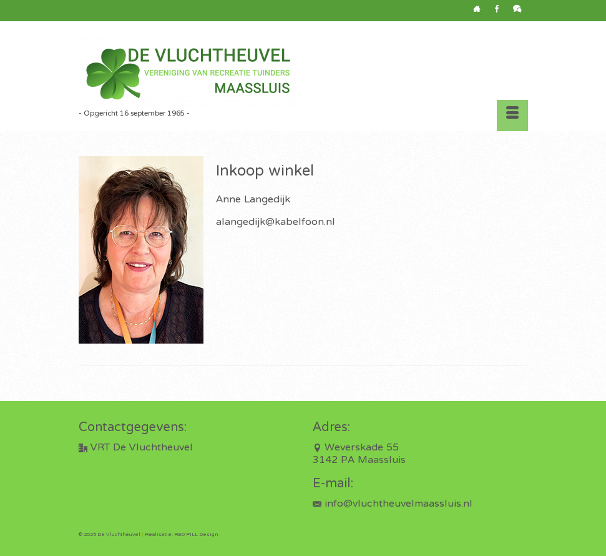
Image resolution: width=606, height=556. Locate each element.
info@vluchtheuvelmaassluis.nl (392, 504)
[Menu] (512, 115)
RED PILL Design (196, 535)
